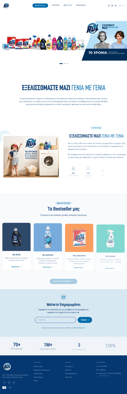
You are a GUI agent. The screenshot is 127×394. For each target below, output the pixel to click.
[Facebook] (4, 382)
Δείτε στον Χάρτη (104, 375)
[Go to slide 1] (61, 63)
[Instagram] (9, 382)
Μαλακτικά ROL (40, 5)
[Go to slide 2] (64, 63)
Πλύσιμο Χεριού (38, 377)
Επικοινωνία (81, 5)
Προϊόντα (56, 5)
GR (120, 5)
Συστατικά (68, 370)
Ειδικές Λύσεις (38, 373)
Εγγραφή (85, 320)
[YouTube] (13, 382)
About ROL (68, 5)
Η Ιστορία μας (69, 366)
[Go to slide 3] (67, 63)
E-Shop (36, 381)
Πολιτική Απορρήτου (79, 328)
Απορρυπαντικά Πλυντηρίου (42, 370)
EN (123, 5)
